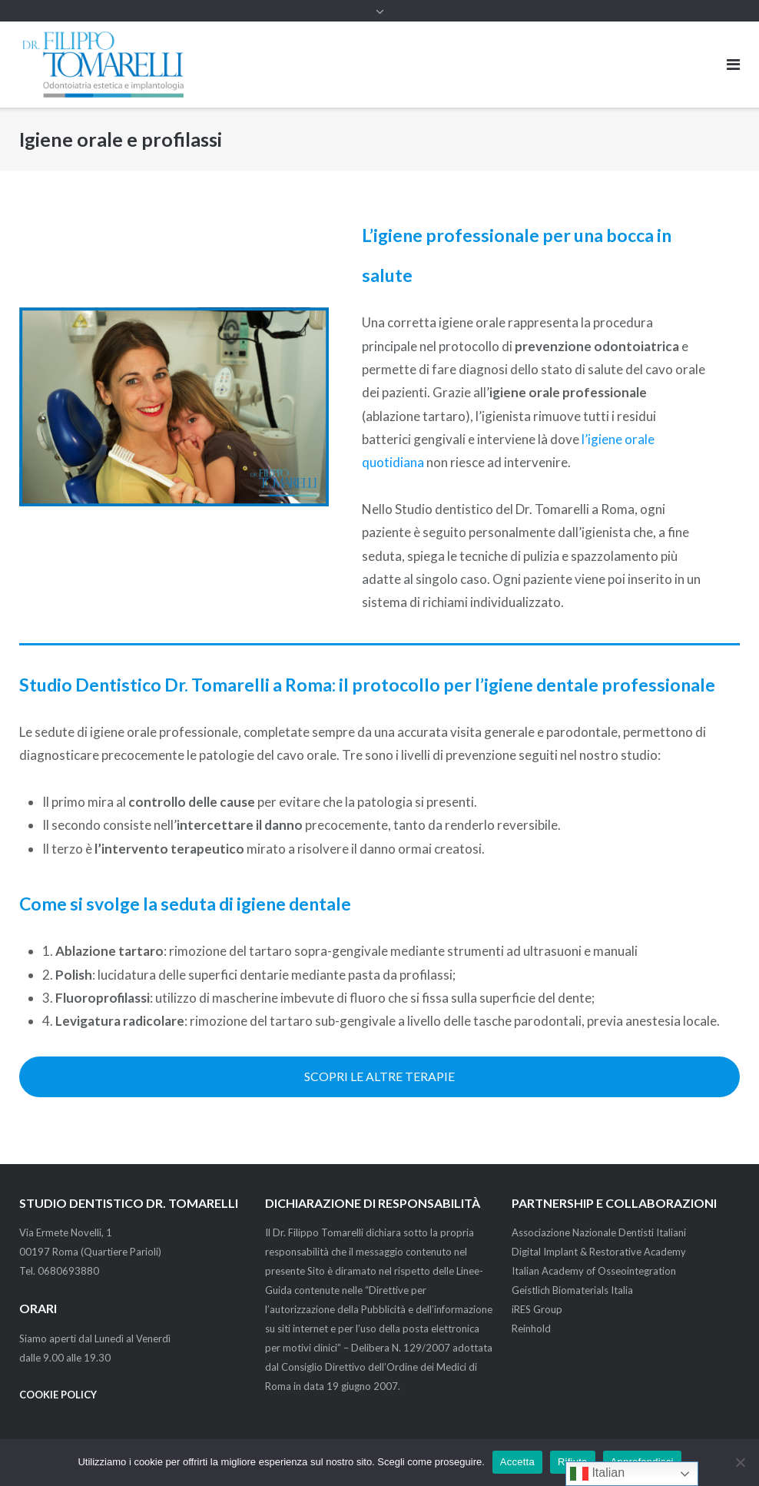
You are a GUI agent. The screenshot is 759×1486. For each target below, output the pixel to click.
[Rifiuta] (739, 1462)
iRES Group (537, 1309)
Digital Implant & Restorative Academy (599, 1252)
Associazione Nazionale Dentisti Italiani (599, 1232)
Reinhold (531, 1328)
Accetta (517, 1462)
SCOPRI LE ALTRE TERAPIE (379, 1076)
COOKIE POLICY (58, 1394)
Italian (597, 1473)
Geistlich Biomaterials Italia (572, 1290)
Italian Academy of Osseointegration (594, 1271)
